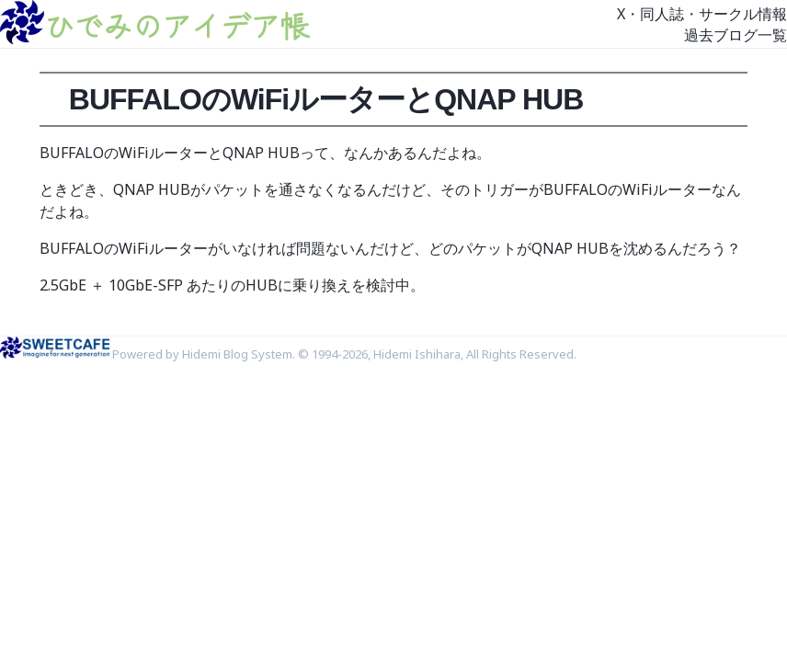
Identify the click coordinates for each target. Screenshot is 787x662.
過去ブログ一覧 (735, 35)
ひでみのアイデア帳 (176, 25)
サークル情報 (743, 14)
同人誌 (662, 14)
